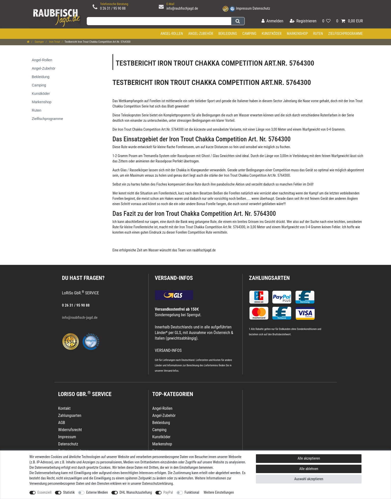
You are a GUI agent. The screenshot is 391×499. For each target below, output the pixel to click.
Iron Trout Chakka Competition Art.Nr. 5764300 (151, 129)
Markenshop (297, 34)
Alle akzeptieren (309, 458)
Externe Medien (97, 492)
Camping (249, 34)
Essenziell (44, 492)
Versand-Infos (171, 370)
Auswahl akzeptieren (308, 479)
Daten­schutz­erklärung (157, 483)
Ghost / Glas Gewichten (218, 156)
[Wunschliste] (326, 21)
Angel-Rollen (172, 34)
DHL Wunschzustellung (136, 492)
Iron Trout (54, 41)
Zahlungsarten (269, 278)
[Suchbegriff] (159, 21)
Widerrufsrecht (70, 429)
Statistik (69, 492)
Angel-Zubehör (200, 34)
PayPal (168, 492)
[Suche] (237, 21)
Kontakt (64, 408)
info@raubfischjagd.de (182, 8)
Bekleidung (227, 34)
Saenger (39, 41)
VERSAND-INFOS (174, 278)
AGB (61, 422)
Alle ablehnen (308, 469)
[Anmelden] (272, 21)
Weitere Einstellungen (219, 492)
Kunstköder (272, 34)
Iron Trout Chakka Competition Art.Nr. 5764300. (257, 175)
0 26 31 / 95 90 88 (113, 8)
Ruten (318, 34)
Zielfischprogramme (345, 34)
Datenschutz (261, 8)
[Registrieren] (303, 21)
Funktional (192, 492)
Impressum (244, 8)
